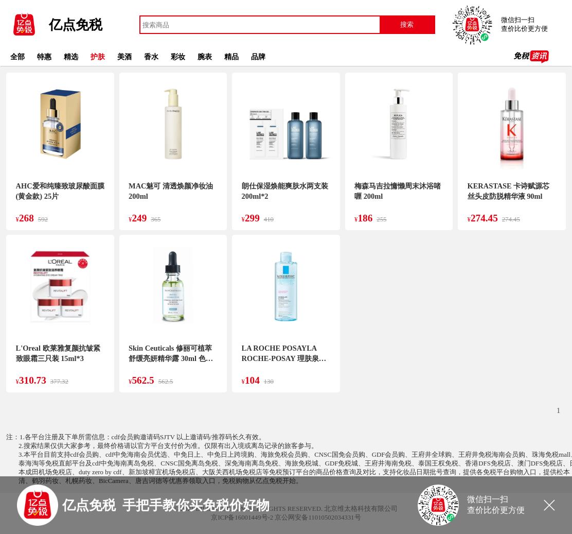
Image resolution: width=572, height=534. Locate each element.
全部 (17, 57)
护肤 (98, 57)
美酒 (124, 57)
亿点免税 (75, 25)
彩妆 (178, 57)
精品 (231, 57)
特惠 (44, 57)
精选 (71, 57)
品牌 (258, 57)
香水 (151, 57)
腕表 (205, 57)
